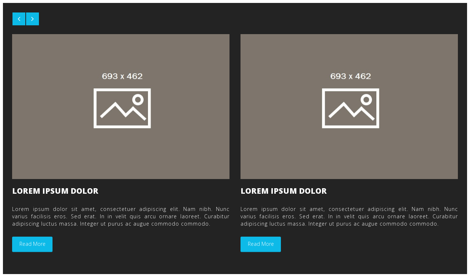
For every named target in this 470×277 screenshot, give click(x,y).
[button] (18, 18)
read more (32, 243)
